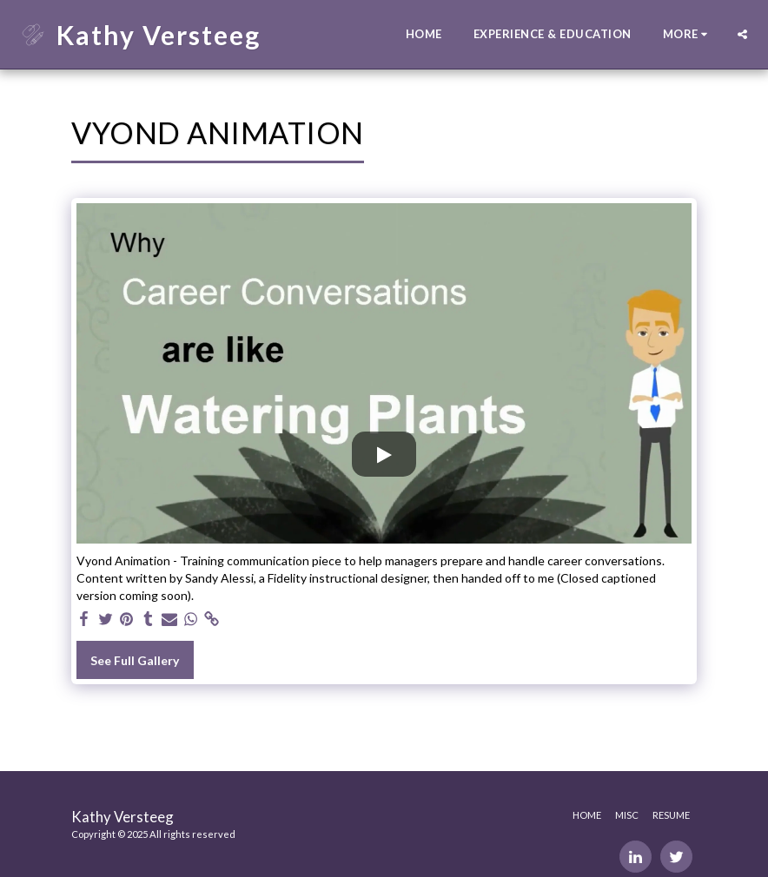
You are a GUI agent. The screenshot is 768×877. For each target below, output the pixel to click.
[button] (742, 34)
